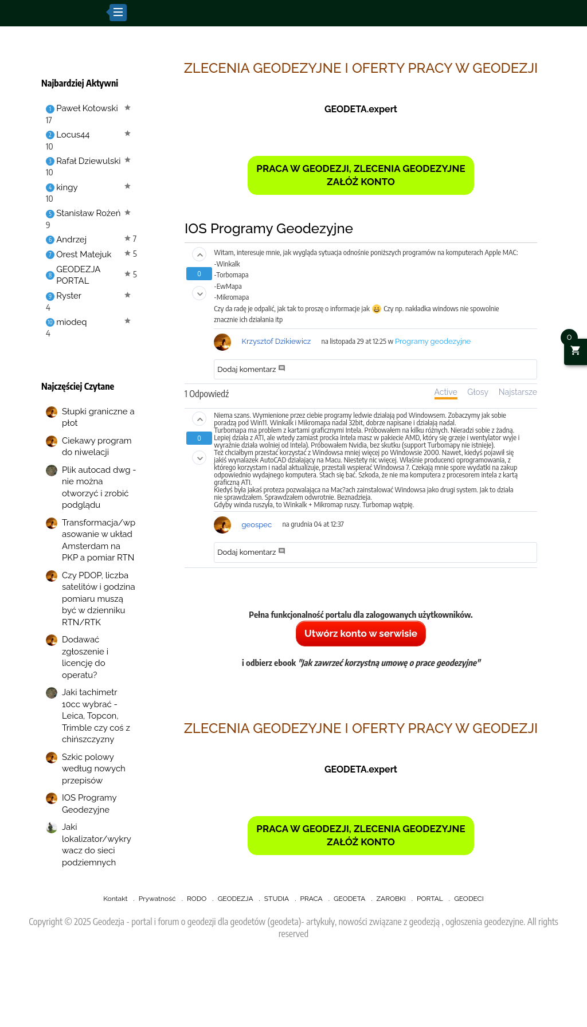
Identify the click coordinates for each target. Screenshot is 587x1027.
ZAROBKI (391, 899)
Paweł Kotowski (87, 108)
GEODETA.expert (360, 109)
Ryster (68, 296)
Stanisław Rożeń (88, 213)
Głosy (477, 392)
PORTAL (430, 899)
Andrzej (71, 239)
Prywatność (157, 899)
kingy (66, 187)
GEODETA (349, 899)
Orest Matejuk (83, 254)
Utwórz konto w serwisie (360, 633)
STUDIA (276, 899)
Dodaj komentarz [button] (251, 369)
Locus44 (72, 135)
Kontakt (115, 899)
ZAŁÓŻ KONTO (361, 181)
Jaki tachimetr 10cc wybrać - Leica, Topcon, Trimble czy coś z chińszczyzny (96, 715)
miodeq (71, 322)
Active (446, 392)
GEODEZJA (235, 899)
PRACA (311, 899)
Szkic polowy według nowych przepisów (94, 769)
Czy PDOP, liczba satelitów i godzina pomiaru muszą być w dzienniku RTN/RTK (98, 599)
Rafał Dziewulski (88, 161)
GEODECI (469, 899)
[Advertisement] (293, 996)
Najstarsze (518, 392)
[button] (199, 254)
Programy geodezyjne (433, 341)
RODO (196, 899)
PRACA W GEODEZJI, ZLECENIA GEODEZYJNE (360, 168)
